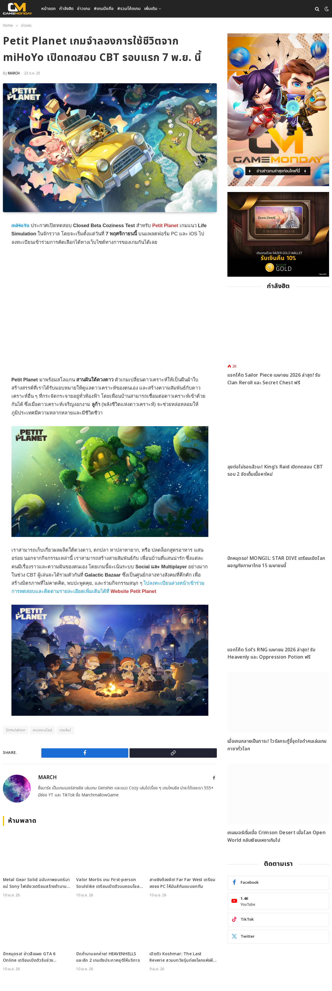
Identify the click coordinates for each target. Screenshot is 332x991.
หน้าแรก (48, 9)
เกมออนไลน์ (42, 730)
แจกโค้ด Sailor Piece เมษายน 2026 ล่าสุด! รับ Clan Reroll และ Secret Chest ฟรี (273, 379)
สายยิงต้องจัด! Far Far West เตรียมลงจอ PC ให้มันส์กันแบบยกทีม (182, 883)
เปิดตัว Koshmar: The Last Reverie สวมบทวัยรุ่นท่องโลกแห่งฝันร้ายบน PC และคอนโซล (182, 957)
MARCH (14, 73)
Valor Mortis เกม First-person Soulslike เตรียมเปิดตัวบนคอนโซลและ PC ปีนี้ (107, 883)
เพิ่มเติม (150, 9)
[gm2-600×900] (278, 109)
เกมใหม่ (65, 730)
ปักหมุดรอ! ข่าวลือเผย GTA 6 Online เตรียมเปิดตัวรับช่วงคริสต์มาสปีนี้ (29, 957)
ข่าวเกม (83, 9)
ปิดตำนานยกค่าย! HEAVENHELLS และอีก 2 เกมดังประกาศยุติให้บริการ (108, 957)
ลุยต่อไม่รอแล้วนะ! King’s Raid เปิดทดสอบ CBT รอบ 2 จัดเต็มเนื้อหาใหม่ (275, 470)
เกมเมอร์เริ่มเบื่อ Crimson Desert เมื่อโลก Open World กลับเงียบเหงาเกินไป (276, 836)
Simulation (15, 730)
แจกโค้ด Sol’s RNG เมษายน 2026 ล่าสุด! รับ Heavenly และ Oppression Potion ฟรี (271, 653)
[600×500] (278, 234)
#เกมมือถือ (104, 9)
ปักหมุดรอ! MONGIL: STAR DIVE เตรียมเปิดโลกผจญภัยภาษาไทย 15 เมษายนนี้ (276, 562)
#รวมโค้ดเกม (129, 9)
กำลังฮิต (66, 9)
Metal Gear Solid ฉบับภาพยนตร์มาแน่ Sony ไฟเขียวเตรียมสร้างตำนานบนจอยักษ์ (36, 883)
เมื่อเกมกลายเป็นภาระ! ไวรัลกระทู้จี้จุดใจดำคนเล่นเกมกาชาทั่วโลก (276, 745)
